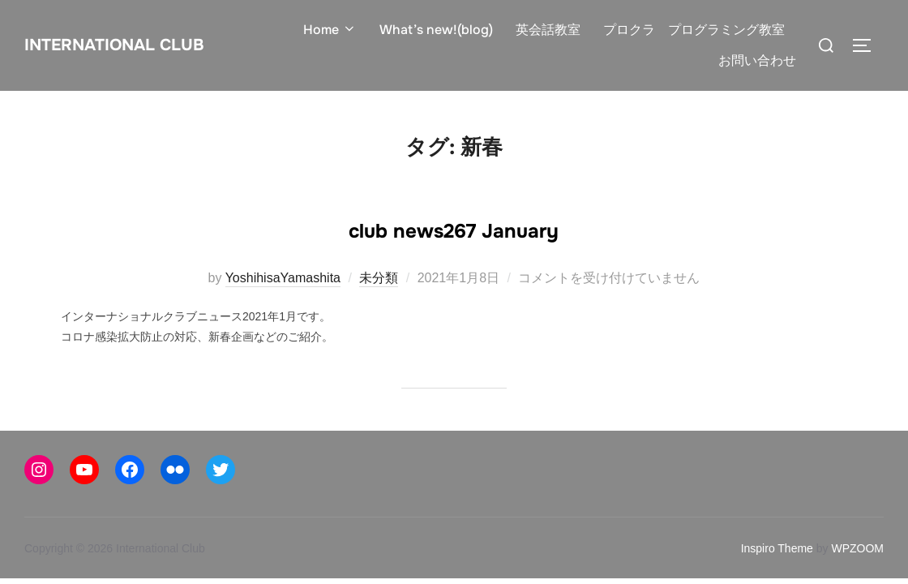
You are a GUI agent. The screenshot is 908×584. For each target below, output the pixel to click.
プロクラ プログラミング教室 (695, 29)
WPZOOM (857, 548)
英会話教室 (550, 29)
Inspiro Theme (777, 548)
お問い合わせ (758, 60)
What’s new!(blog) (440, 29)
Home (335, 29)
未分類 (378, 278)
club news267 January (453, 226)
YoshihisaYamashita (282, 278)
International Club (137, 45)
